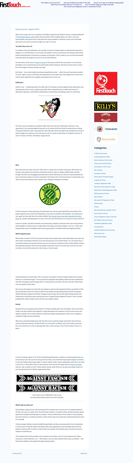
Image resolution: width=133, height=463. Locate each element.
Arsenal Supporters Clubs (102, 157)
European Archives (100, 173)
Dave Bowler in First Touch (103, 167)
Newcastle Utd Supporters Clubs (104, 200)
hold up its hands (76, 367)
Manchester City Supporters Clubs (105, 187)
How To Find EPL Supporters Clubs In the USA (99, 5)
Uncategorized (99, 227)
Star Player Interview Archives (103, 220)
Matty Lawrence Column (102, 193)
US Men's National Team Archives (105, 230)
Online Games (98, 203)
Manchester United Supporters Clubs (106, 190)
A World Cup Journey (101, 153)
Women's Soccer (99, 233)
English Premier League (27, 37)
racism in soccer (40, 62)
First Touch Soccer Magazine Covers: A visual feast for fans (82, 6)
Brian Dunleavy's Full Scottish (104, 160)
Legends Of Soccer (100, 180)
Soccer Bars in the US (101, 213)
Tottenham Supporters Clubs (103, 223)
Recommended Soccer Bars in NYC (105, 210)
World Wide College (100, 237)
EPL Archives (98, 170)
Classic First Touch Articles (103, 163)
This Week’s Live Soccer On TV (50, 3)
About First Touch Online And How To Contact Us (66, 5)
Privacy (96, 207)
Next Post (84, 456)
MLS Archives (98, 197)
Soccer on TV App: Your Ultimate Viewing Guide (108, 3)
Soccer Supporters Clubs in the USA (105, 217)
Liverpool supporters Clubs (103, 183)
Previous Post (16, 456)
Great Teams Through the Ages (104, 177)
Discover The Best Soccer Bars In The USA (77, 3)
